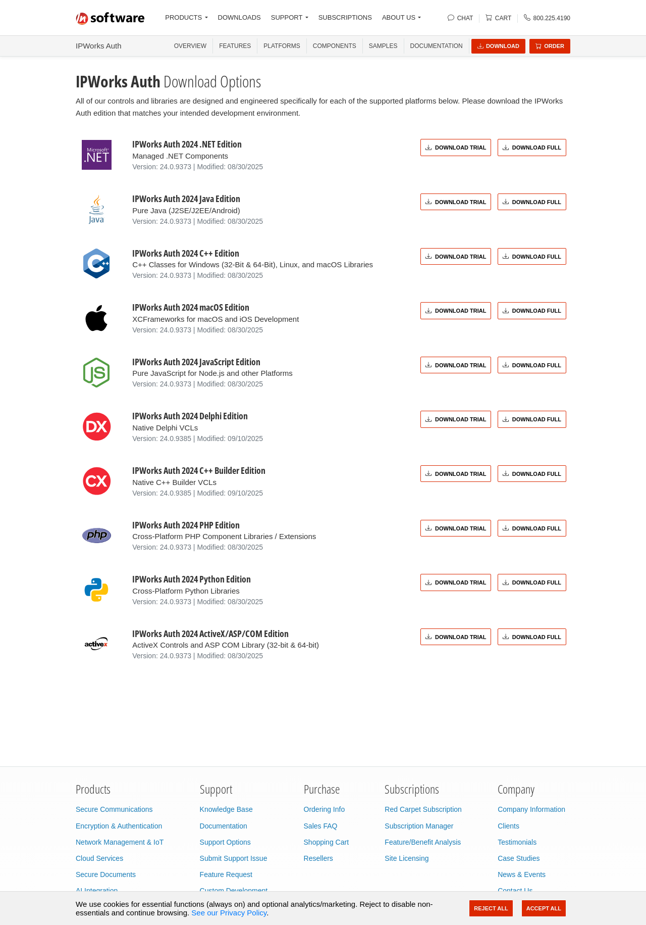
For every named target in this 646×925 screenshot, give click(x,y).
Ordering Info (324, 809)
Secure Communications (114, 809)
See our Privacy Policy (228, 912)
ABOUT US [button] (398, 17)
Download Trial (456, 147)
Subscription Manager (419, 826)
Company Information (531, 809)
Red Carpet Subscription (423, 809)
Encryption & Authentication (119, 826)
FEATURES (235, 46)
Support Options (225, 842)
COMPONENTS (334, 46)
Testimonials (517, 842)
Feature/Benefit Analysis (423, 842)
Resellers (318, 858)
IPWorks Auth (99, 45)
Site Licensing (406, 858)
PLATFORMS (281, 46)
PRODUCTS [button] (183, 17)
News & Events (522, 874)
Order (549, 46)
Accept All (543, 908)
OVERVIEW (190, 46)
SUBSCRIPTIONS (345, 17)
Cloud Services (99, 858)
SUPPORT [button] (287, 17)
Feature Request (226, 874)
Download (498, 46)
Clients (508, 826)
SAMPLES (383, 46)
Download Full (532, 147)
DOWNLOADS (239, 17)
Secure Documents (106, 874)
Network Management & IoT (120, 842)
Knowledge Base (226, 809)
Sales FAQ (321, 826)
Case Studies (519, 858)
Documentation (436, 46)
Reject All (491, 908)
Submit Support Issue (233, 858)
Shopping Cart (326, 842)
